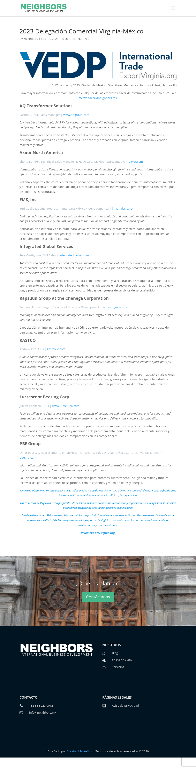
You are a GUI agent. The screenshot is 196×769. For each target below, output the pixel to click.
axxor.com (136, 161)
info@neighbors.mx (42, 712)
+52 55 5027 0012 (41, 705)
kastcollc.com (56, 349)
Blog (65, 39)
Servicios (118, 667)
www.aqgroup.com (76, 115)
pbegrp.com (28, 457)
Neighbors (31, 39)
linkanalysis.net (122, 208)
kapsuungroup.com (116, 307)
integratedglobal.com (74, 255)
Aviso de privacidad (125, 705)
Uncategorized (79, 39)
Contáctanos (98, 597)
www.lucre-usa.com (65, 406)
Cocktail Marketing (79, 751)
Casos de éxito (122, 660)
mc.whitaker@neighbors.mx (97, 98)
